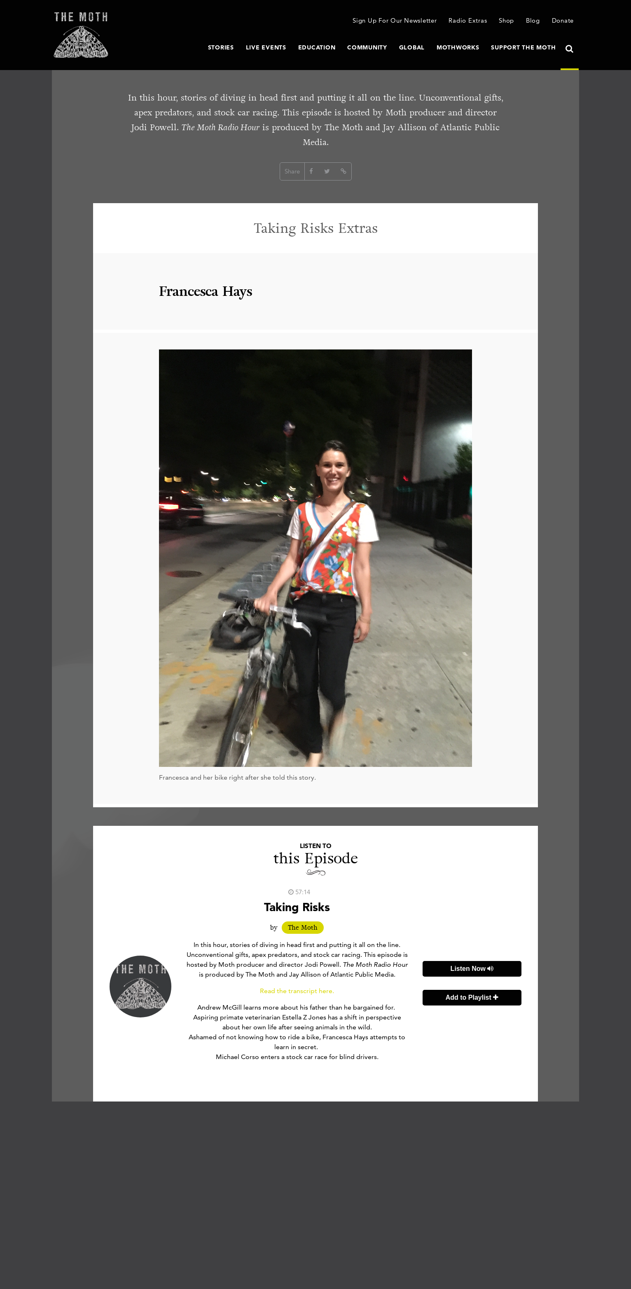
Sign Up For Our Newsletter (395, 20)
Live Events (266, 47)
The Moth (303, 927)
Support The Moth (523, 47)
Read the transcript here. (297, 991)
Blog (533, 20)
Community (367, 47)
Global (412, 47)
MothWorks (458, 47)
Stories (221, 47)
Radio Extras (468, 20)
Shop (506, 20)
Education (317, 47)
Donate (563, 20)
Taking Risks (297, 907)
